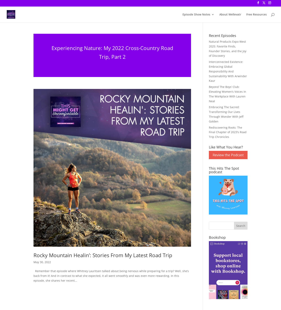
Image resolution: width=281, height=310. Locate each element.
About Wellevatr (230, 14)
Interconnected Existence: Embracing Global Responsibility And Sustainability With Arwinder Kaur (228, 71)
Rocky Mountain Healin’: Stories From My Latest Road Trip (102, 255)
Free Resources (256, 14)
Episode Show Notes (196, 14)
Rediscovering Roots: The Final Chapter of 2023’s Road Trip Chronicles (228, 132)
